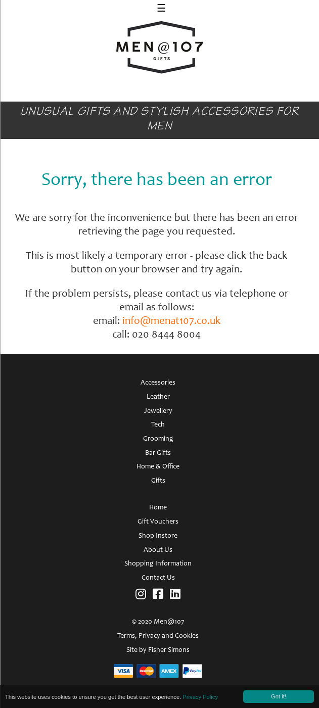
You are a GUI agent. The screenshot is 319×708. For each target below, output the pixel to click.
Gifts (158, 481)
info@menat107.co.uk (171, 321)
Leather (158, 397)
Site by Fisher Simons (158, 650)
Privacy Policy (200, 697)
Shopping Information (158, 564)
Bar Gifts (158, 453)
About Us (158, 550)
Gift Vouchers (158, 522)
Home (158, 507)
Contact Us (158, 578)
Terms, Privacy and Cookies (158, 636)
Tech (158, 425)
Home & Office (157, 466)
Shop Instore (158, 536)
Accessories (158, 383)
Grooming (158, 439)
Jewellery (158, 411)
